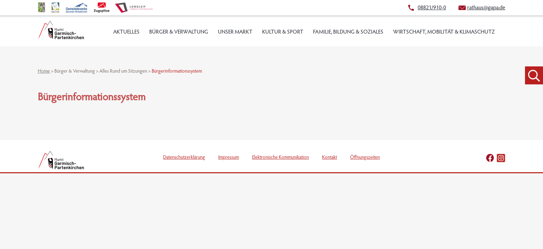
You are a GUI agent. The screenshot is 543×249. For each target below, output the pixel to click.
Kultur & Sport (282, 32)
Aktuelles (126, 32)
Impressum (228, 157)
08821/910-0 (432, 8)
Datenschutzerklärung (184, 157)
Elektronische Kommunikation (280, 157)
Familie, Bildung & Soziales (348, 32)
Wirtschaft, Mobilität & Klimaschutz (444, 32)
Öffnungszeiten (365, 157)
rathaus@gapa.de (486, 8)
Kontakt (329, 157)
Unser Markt (235, 32)
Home (44, 71)
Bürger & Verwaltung (178, 32)
